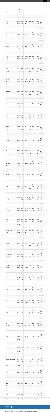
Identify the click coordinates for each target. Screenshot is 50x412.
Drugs (11, 406)
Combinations (12, 407)
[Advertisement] (25, 5)
